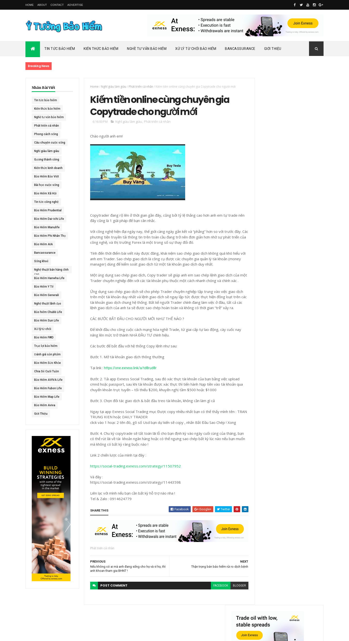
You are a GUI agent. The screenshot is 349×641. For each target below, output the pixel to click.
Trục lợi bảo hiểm (45, 346)
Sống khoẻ (41, 261)
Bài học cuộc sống (46, 185)
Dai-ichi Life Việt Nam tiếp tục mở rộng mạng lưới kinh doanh (297, 210)
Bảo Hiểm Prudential (48, 210)
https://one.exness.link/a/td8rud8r (127, 380)
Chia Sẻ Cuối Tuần (46, 371)
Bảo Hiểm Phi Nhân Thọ (50, 235)
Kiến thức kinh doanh (48, 168)
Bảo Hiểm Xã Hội (45, 193)
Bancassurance (240, 49)
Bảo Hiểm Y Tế (44, 286)
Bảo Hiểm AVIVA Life (48, 380)
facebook (212, 598)
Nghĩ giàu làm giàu (46, 151)
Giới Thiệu (272, 49)
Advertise (75, 4)
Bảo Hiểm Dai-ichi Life (49, 219)
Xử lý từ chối (42, 329)
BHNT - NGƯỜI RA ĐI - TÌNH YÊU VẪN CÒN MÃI (296, 278)
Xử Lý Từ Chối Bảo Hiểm (195, 49)
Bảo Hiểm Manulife (47, 227)
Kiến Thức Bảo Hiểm (101, 49)
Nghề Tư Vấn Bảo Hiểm (147, 49)
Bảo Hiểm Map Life (46, 396)
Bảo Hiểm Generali (46, 295)
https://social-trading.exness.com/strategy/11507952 (132, 478)
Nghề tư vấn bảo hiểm (49, 117)
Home (29, 4)
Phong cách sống (46, 134)
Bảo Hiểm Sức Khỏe (47, 363)
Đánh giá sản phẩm (47, 354)
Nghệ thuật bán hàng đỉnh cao (48, 270)
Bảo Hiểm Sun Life (46, 320)
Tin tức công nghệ (46, 202)
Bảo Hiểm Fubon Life (48, 388)
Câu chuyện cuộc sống (49, 142)
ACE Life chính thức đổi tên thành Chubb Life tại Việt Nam (297, 231)
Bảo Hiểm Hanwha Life (49, 278)
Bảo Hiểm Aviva (44, 405)
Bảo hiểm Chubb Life (48, 312)
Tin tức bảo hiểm (45, 100)
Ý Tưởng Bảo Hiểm (102, 634)
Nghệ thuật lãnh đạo (47, 303)
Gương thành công (46, 159)
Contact (57, 4)
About (42, 4)
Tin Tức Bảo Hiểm (59, 49)
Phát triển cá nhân (46, 125)
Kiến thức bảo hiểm (47, 108)
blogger (230, 598)
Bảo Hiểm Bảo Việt (46, 176)
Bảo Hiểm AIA (43, 244)
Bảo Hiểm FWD (44, 337)
